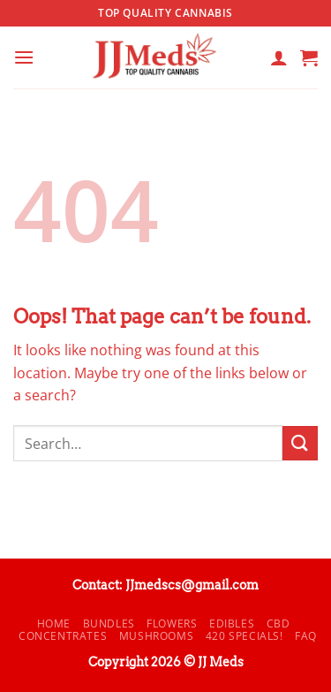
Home (54, 623)
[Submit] (300, 443)
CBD (278, 623)
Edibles (231, 623)
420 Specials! (244, 635)
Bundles (109, 623)
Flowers (172, 623)
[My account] (279, 57)
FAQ (306, 635)
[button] (23, 57)
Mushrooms (156, 635)
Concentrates (63, 635)
